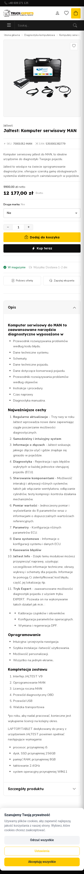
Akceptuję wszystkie (42, 861)
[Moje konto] (57, 13)
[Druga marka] (42, 213)
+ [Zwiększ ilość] (28, 227)
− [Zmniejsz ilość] (8, 227)
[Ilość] (18, 227)
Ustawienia (42, 851)
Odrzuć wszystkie (42, 840)
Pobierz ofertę (22, 280)
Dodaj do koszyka (42, 237)
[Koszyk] (76, 13)
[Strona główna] (18, 13)
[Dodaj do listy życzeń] (74, 46)
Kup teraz (42, 248)
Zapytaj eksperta (61, 280)
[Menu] (9, 25)
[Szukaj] (75, 25)
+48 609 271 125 (18, 3)
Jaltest (8, 126)
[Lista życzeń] (66, 13)
